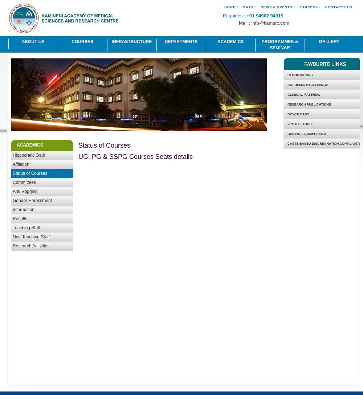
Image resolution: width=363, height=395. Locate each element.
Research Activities (31, 245)
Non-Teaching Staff (31, 236)
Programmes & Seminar (280, 44)
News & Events (277, 7)
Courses (82, 41)
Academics (230, 41)
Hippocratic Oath (29, 155)
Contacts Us (338, 7)
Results (20, 218)
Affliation (21, 164)
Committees (24, 182)
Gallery (329, 41)
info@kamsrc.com (270, 23)
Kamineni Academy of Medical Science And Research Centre (63, 19)
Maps (247, 7)
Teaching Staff (26, 227)
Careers (308, 7)
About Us (33, 41)
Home (230, 7)
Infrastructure (132, 41)
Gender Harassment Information (32, 205)
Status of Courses (30, 173)
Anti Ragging (25, 191)
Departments (181, 41)
